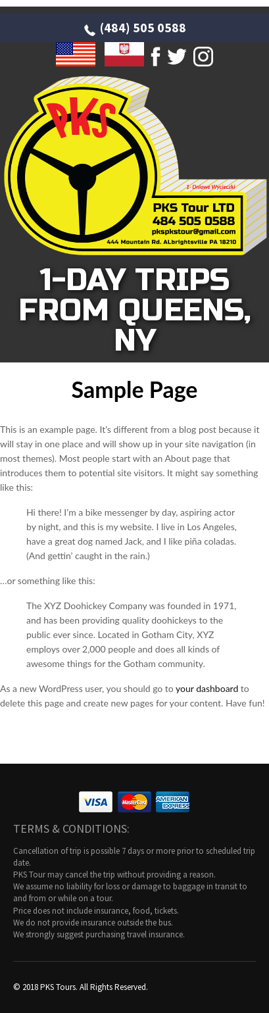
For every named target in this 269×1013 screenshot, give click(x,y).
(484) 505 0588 (143, 27)
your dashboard (207, 688)
